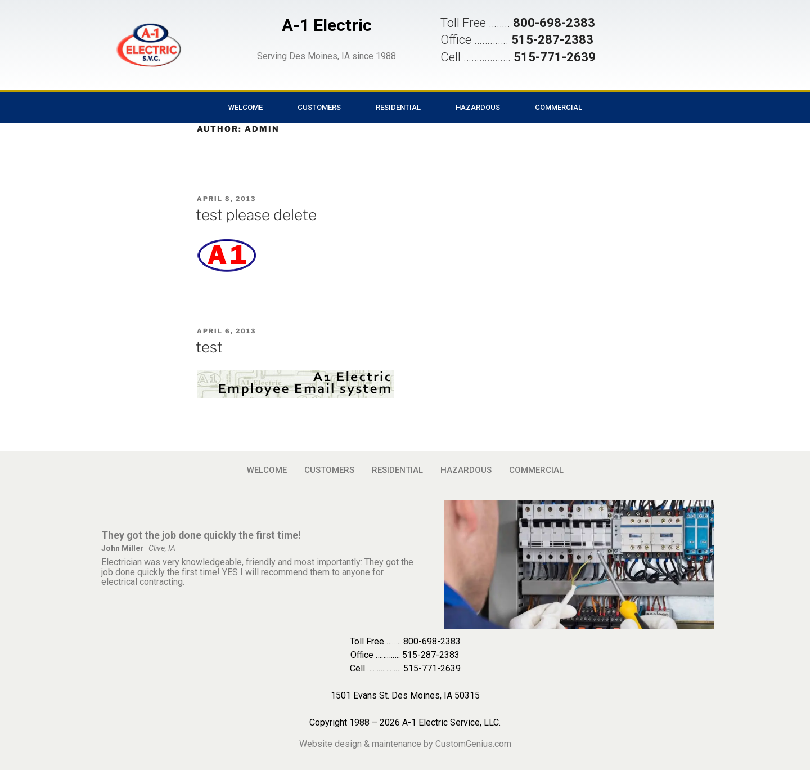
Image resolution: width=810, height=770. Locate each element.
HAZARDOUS (478, 107)
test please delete (256, 214)
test (209, 347)
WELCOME (245, 107)
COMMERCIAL (558, 107)
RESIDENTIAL (398, 107)
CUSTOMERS (319, 107)
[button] (148, 45)
